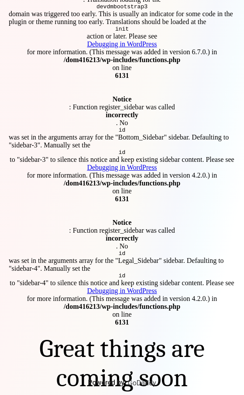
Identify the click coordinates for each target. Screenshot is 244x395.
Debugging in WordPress (122, 42)
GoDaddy (142, 383)
